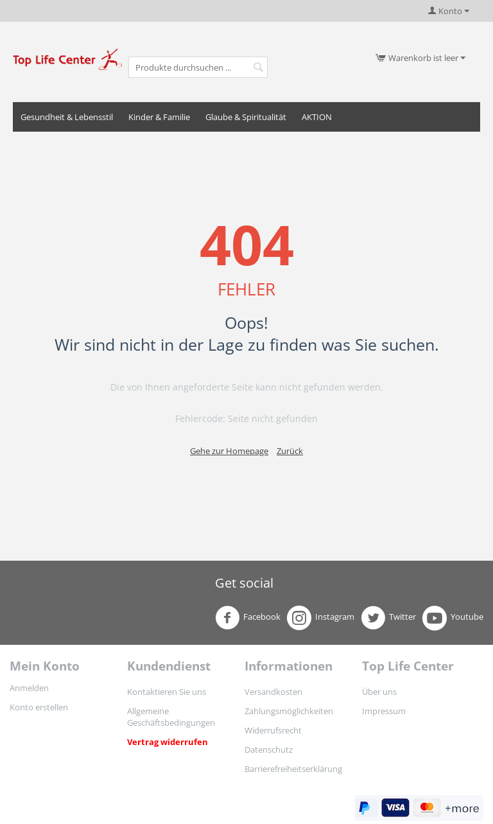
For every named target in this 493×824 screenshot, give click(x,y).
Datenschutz (269, 749)
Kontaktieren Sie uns (166, 691)
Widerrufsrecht (273, 730)
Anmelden (29, 688)
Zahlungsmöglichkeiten (289, 711)
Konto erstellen (39, 707)
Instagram (320, 618)
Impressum (384, 711)
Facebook (248, 618)
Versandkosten (273, 691)
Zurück (290, 451)
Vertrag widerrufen (167, 742)
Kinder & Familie (159, 117)
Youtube (452, 618)
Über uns (379, 691)
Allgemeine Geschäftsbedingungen (171, 716)
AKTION (317, 117)
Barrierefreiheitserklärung (293, 769)
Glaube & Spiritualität (245, 117)
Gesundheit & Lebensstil (67, 117)
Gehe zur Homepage (229, 451)
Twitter (388, 618)
